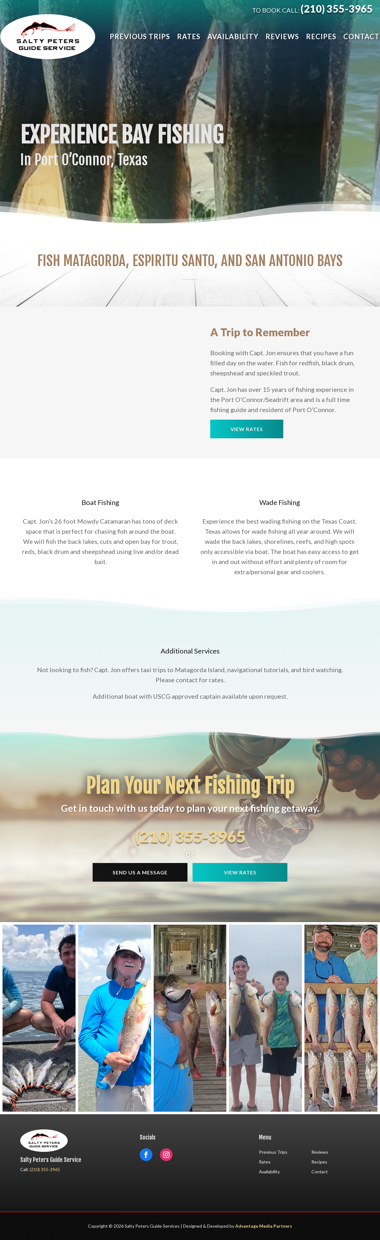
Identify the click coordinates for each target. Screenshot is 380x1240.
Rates (188, 36)
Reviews (282, 36)
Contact (361, 36)
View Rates (246, 429)
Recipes (321, 36)
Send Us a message (140, 872)
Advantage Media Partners (263, 1226)
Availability (233, 36)
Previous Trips (140, 36)
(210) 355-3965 (337, 9)
